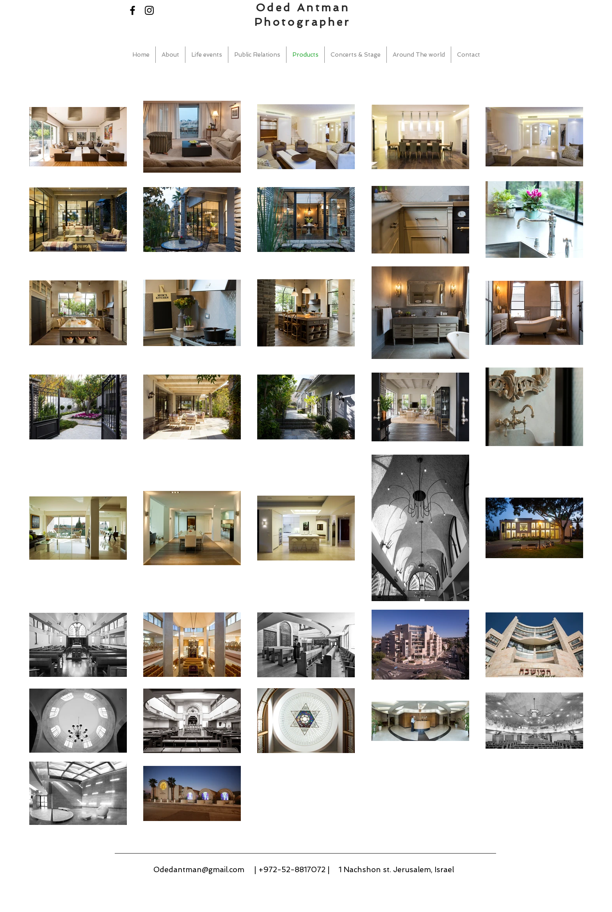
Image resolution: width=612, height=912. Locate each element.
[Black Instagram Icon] (149, 10)
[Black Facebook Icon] (132, 10)
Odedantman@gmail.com (198, 869)
